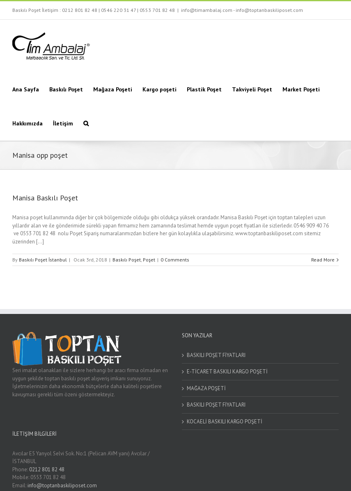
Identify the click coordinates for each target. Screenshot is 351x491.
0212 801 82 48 (79, 10)
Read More (323, 260)
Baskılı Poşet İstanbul (43, 260)
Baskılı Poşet (126, 260)
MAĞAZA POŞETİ (206, 388)
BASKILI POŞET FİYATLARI (216, 355)
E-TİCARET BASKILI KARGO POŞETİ (227, 371)
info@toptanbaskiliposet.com (62, 485)
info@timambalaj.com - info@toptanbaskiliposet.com (242, 10)
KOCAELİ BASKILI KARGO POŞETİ (224, 421)
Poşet (149, 260)
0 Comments (175, 260)
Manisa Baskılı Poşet (45, 197)
